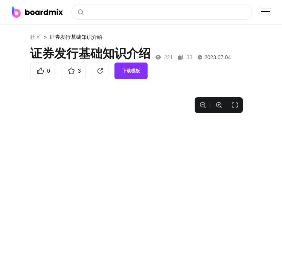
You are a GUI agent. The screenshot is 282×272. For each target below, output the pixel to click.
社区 (35, 37)
